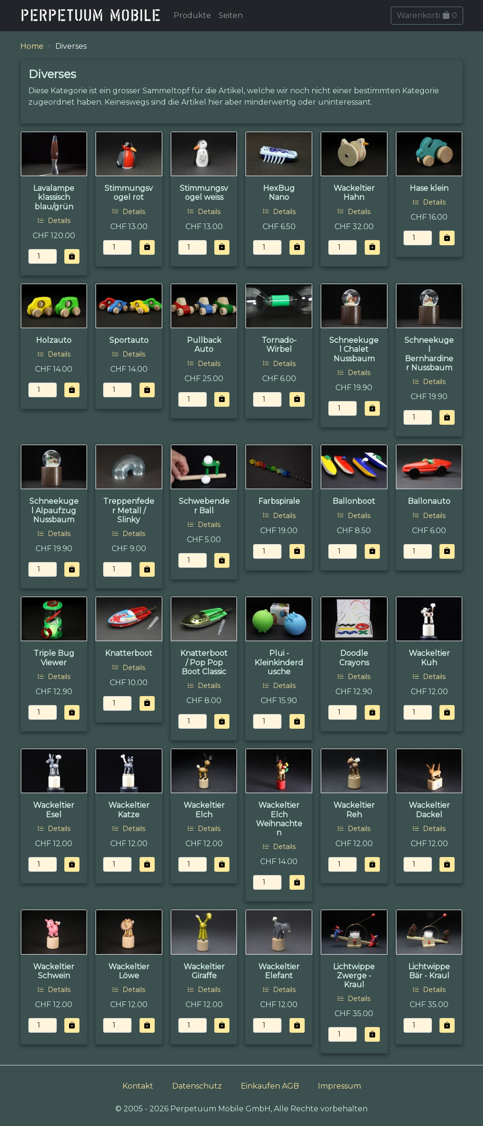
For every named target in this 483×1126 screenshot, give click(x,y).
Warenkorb (427, 15)
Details (53, 220)
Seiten (231, 15)
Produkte (192, 15)
